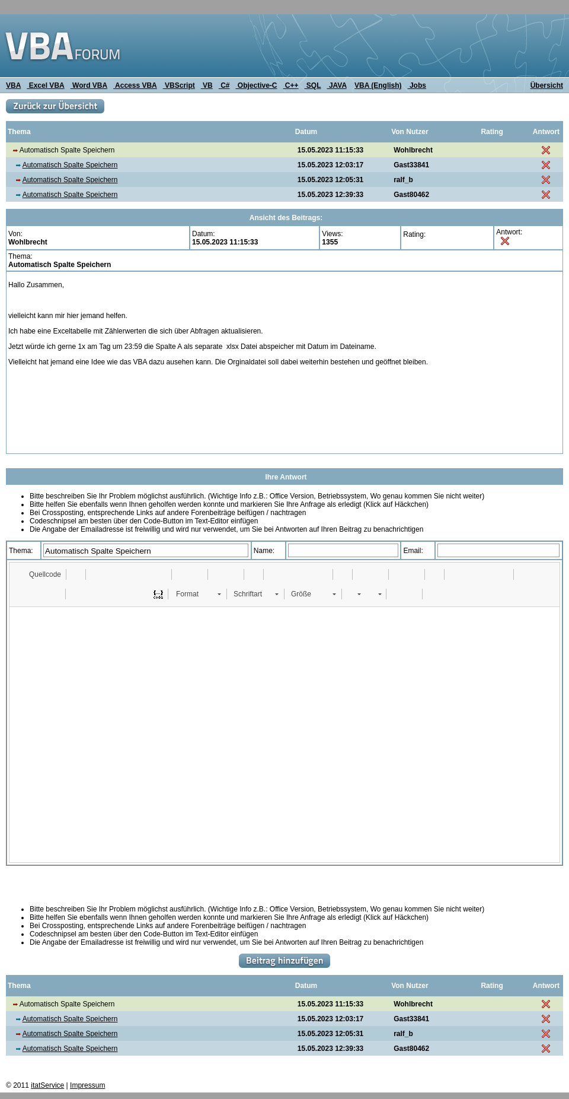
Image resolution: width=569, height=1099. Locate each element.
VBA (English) (378, 85)
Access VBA (135, 85)
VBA (13, 85)
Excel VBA (45, 85)
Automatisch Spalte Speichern (70, 165)
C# (224, 85)
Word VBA (89, 85)
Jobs (417, 85)
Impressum (87, 1085)
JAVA (337, 85)
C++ (291, 85)
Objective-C (256, 85)
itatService (47, 1085)
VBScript (179, 85)
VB (207, 85)
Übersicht (546, 85)
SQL (313, 85)
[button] (39, 574)
